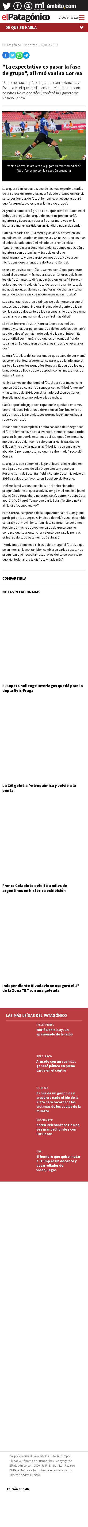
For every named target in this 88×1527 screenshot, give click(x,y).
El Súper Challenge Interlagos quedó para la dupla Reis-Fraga (42, 688)
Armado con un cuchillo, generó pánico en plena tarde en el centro (56, 1066)
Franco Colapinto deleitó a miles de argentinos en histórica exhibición (34, 888)
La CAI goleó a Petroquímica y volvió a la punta (39, 788)
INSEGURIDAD (44, 1056)
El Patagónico (11, 45)
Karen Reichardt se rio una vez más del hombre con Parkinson (57, 1129)
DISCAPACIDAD (44, 1119)
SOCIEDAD (42, 1088)
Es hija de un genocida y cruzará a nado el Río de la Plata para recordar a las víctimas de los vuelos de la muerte (58, 1102)
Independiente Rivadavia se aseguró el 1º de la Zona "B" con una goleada (40, 988)
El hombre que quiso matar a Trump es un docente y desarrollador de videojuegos (58, 1163)
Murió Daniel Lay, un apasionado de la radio (54, 1031)
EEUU (39, 1151)
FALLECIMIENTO (45, 1024)
